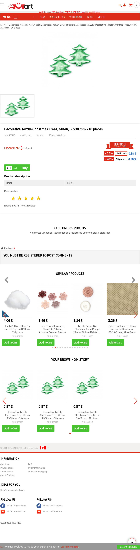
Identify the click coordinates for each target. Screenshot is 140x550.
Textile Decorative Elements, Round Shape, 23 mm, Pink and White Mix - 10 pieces (87, 329)
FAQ (30, 464)
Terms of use (6, 472)
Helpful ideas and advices (12, 490)
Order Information (37, 468)
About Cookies (7, 475)
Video (101, 16)
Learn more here (70, 546)
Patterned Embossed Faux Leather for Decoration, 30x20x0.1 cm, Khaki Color (122, 329)
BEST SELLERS (57, 16)
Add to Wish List (57, 135)
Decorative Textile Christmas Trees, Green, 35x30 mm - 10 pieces (17, 415)
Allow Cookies (128, 547)
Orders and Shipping (38, 472)
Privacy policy (6, 468)
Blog (90, 16)
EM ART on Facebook (13, 506)
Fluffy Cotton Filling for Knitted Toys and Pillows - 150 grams (17, 329)
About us (4, 464)
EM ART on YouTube (13, 512)
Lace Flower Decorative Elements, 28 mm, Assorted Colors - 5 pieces (52, 329)
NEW (42, 16)
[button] (52, 347)
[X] (2, 546)
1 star (13, 198)
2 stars (20, 198)
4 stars (32, 198)
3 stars (26, 198)
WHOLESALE (76, 16)
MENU (10, 17)
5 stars (38, 198)
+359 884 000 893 (91, 12)
